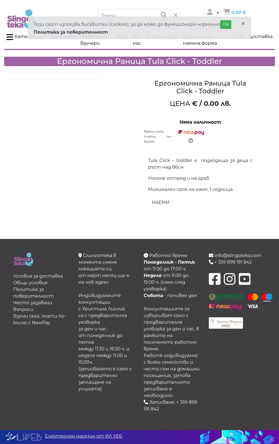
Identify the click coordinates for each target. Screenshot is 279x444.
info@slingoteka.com (235, 255)
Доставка (261, 36)
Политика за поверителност (71, 32)
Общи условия (30, 282)
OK (226, 24)
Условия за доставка (38, 276)
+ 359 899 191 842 (230, 262)
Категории (24, 37)
